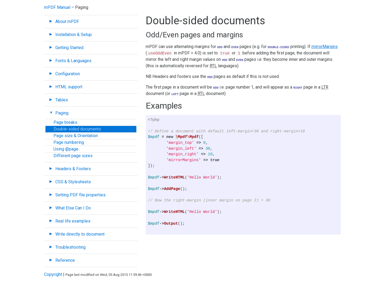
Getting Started (69, 47)
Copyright (53, 274)
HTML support (68, 86)
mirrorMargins (324, 46)
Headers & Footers (73, 168)
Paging (61, 113)
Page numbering (68, 142)
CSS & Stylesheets (73, 181)
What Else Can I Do (73, 207)
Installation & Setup (73, 34)
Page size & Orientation (75, 135)
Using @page (65, 149)
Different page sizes (73, 155)
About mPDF (67, 21)
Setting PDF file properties (80, 194)
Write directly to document (80, 234)
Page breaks (65, 122)
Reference (65, 260)
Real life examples (72, 221)
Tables (61, 99)
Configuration (67, 73)
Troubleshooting (70, 247)
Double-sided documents (77, 129)
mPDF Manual (57, 7)
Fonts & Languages (73, 60)
